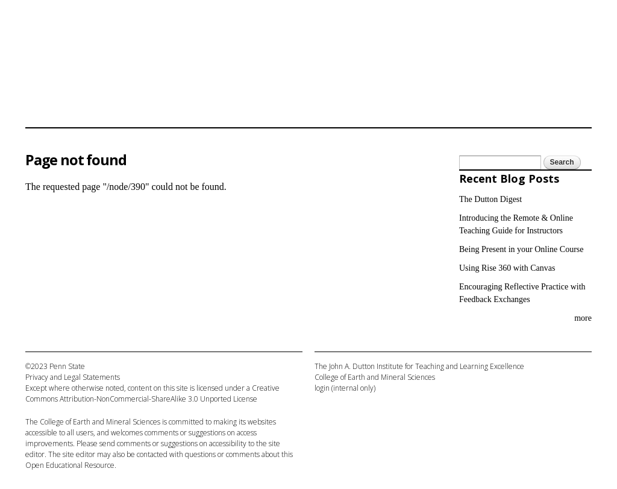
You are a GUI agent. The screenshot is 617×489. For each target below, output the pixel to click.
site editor (79, 454)
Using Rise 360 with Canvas (507, 268)
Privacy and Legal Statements (72, 377)
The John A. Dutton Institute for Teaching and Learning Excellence (419, 366)
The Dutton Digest (490, 199)
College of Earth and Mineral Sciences (100, 422)
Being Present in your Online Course (521, 249)
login (322, 388)
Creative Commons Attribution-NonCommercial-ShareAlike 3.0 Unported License (152, 393)
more (583, 318)
